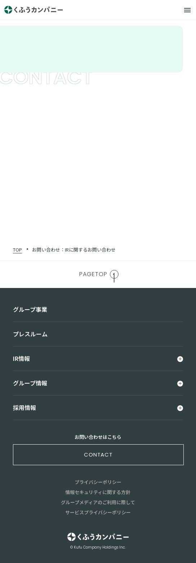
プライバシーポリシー (98, 482)
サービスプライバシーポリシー (98, 512)
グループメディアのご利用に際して (98, 502)
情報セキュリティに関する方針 (97, 492)
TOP (17, 249)
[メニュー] (187, 10)
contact (98, 454)
